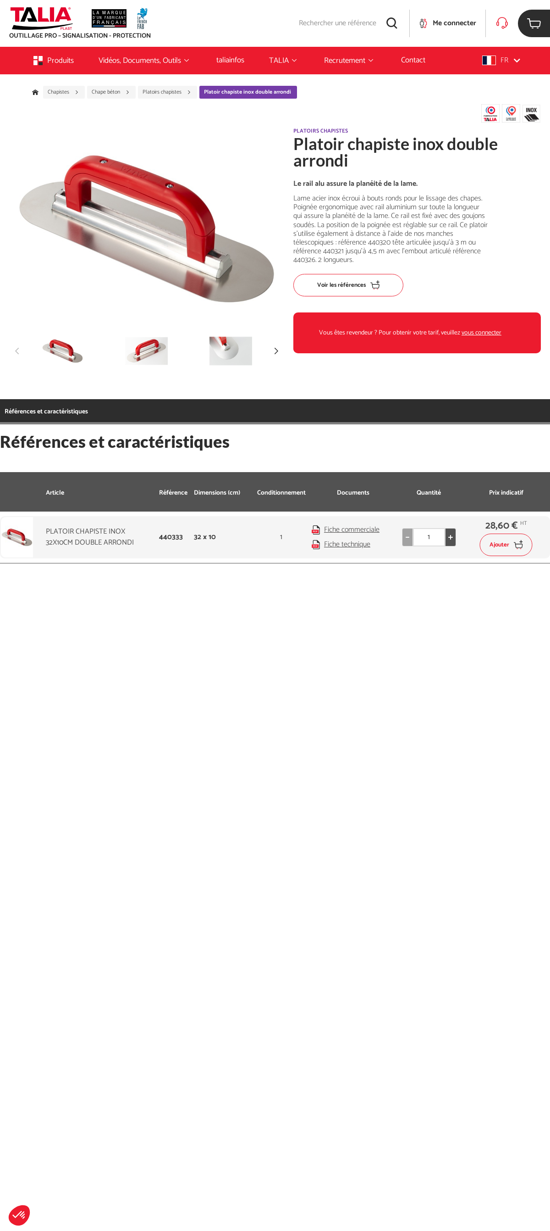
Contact (413, 60)
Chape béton (111, 92)
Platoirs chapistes (167, 92)
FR (501, 60)
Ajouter (506, 545)
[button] (19, 1215)
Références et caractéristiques (46, 412)
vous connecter (481, 333)
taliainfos (230, 60)
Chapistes (63, 92)
